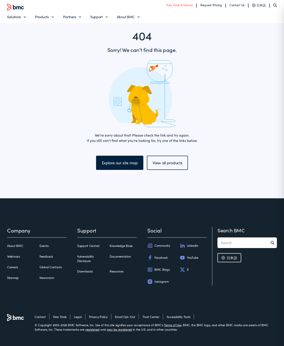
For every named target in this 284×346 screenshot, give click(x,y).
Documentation (120, 256)
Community (158, 245)
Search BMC (231, 230)
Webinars (13, 256)
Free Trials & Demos (179, 5)
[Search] (275, 5)
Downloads (85, 271)
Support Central (88, 246)
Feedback (46, 256)
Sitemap (13, 278)
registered (92, 329)
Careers (12, 267)
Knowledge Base (121, 246)
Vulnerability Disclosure (85, 258)
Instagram (158, 281)
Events (43, 246)
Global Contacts (50, 267)
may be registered (119, 329)
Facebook (157, 257)
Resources (116, 271)
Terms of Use (172, 325)
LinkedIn (189, 245)
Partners (69, 16)
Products (42, 16)
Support (96, 16)
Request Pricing (211, 5)
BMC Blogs (158, 269)
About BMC (126, 16)
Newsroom (46, 278)
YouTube (189, 257)
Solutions (14, 16)
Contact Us (237, 5)
